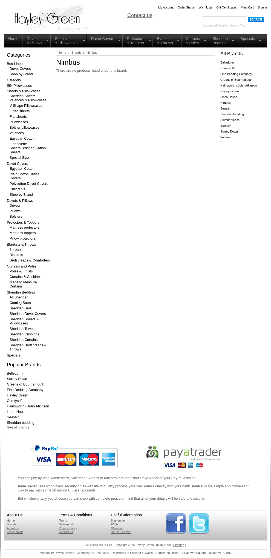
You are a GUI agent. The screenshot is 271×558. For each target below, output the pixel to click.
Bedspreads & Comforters (30, 260)
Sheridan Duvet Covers (28, 314)
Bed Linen (15, 64)
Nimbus (225, 102)
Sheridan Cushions (24, 334)
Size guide (118, 520)
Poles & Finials (21, 271)
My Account (166, 7)
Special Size (19, 158)
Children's (17, 189)
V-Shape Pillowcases (26, 105)
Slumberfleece (230, 120)
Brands (76, 52)
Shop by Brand (21, 74)
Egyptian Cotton (22, 138)
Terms (63, 520)
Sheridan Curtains (24, 340)
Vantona (225, 137)
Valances (17, 133)
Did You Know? (121, 532)
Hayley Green (17, 395)
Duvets (15, 205)
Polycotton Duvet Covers (29, 184)
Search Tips (238, 25)
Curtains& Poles (193, 40)
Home (13, 38)
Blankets (16, 255)
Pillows (15, 211)
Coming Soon (20, 303)
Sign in (262, 7)
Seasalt (13, 417)
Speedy (225, 125)
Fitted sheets (20, 111)
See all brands (18, 427)
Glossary (117, 528)
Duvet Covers (102, 38)
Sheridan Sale (20, 308)
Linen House (17, 412)
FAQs (114, 524)
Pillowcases (19, 122)
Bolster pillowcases (24, 127)
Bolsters (16, 216)
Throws (15, 249)
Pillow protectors (22, 238)
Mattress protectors (25, 227)
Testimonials (15, 532)
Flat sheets (18, 116)
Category (14, 80)
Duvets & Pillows (20, 201)
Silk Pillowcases (19, 86)
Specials (247, 38)
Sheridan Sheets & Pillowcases (24, 321)
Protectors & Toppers (135, 40)
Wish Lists (205, 7)
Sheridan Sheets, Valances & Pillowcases (28, 98)
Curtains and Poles (21, 266)
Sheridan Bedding (220, 40)
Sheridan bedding (20, 423)
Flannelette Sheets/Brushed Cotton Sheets (28, 148)
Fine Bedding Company (25, 390)
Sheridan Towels (22, 329)
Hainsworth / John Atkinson (28, 406)
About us (13, 528)
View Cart (247, 7)
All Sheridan (19, 297)
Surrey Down (17, 379)
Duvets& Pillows (34, 40)
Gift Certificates (226, 7)
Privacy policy (68, 528)
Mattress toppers (23, 233)
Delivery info (67, 524)
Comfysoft (15, 401)
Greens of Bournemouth (25, 384)
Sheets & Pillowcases (66, 40)
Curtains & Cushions (26, 277)
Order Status (186, 7)
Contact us (139, 15)
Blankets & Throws (165, 40)
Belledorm (15, 373)
